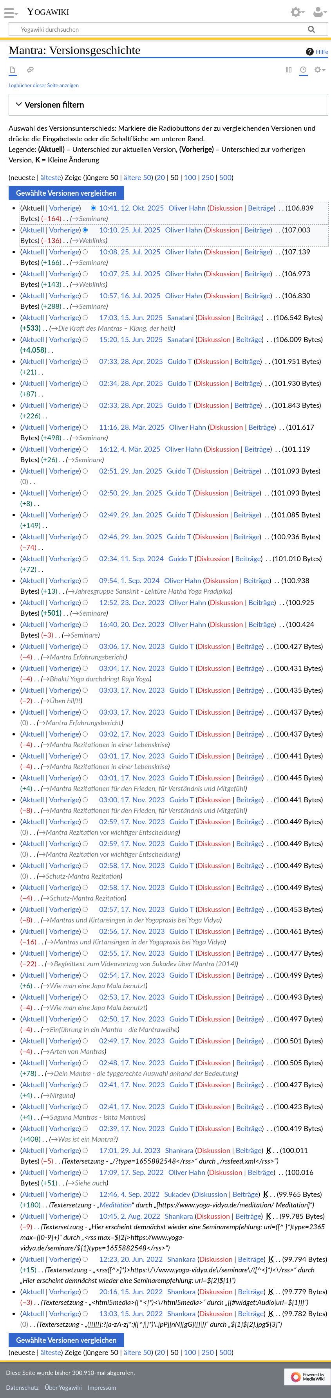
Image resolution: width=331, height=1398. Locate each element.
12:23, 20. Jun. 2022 (131, 1259)
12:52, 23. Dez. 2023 (132, 602)
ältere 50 (137, 177)
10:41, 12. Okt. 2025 (131, 208)
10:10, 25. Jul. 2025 (129, 229)
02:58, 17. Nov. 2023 (132, 865)
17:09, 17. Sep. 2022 (131, 1172)
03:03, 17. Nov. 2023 (132, 690)
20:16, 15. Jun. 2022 (131, 1291)
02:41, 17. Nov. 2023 (132, 1084)
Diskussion (225, 208)
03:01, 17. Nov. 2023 (132, 755)
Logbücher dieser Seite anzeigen (44, 85)
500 (225, 177)
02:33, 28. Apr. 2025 (131, 405)
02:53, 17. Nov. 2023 (132, 997)
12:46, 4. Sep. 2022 (129, 1194)
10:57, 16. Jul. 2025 (129, 295)
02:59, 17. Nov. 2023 (132, 821)
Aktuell (33, 229)
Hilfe (316, 52)
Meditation (115, 1204)
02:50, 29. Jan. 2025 (130, 492)
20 (161, 177)
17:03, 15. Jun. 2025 (131, 317)
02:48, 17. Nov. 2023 (132, 1062)
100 (190, 177)
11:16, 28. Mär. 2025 (132, 427)
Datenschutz (22, 1387)
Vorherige (64, 208)
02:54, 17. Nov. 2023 (132, 975)
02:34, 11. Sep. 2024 (131, 558)
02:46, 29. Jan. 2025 (130, 536)
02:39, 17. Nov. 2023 (132, 1128)
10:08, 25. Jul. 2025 (129, 251)
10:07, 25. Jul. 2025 (129, 273)
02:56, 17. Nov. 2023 (132, 931)
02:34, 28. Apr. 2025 (131, 383)
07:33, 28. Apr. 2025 (131, 361)
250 (208, 177)
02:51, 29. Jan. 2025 (130, 471)
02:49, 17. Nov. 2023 (132, 1040)
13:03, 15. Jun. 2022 (131, 1313)
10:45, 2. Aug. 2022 (129, 1216)
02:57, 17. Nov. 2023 (132, 909)
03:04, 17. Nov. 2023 (132, 668)
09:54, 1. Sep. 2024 (129, 580)
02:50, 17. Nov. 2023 (132, 1018)
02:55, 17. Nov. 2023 (132, 953)
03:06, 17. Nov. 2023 (132, 646)
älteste (50, 177)
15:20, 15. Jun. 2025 (131, 339)
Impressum (102, 1387)
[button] (168, 104)
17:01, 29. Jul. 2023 (129, 1150)
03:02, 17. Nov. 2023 (132, 734)
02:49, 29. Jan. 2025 (130, 514)
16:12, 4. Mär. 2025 (129, 449)
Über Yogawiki (63, 1387)
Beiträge (260, 208)
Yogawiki (48, 11)
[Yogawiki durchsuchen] (168, 29)
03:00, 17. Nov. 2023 (132, 799)
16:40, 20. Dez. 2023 (132, 624)
